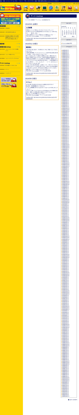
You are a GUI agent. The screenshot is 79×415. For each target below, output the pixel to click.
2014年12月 (65, 254)
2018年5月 (64, 191)
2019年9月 (64, 167)
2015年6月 (64, 245)
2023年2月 (64, 105)
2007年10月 (65, 380)
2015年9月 (64, 240)
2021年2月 (64, 141)
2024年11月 (65, 73)
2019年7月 (64, 170)
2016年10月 (65, 220)
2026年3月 (64, 50)
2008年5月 (64, 371)
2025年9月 (64, 59)
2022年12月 (65, 108)
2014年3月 (64, 268)
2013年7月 (64, 280)
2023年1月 (64, 106)
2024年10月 (65, 74)
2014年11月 (65, 255)
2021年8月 (64, 132)
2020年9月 (64, 149)
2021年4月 (64, 138)
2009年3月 (64, 356)
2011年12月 (65, 306)
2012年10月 (65, 294)
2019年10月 (65, 166)
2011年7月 (64, 313)
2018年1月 (64, 198)
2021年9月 (64, 131)
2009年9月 (64, 347)
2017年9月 (64, 204)
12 (66, 31)
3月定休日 (7, 28)
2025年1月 (64, 70)
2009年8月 (64, 348)
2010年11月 (65, 325)
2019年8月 (64, 169)
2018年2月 (64, 196)
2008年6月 (64, 370)
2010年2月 (64, 339)
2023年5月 (64, 100)
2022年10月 (65, 111)
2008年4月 (64, 373)
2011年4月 (64, 318)
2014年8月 (64, 260)
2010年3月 (64, 338)
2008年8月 (64, 367)
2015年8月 (64, 242)
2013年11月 (65, 274)
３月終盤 (29, 27)
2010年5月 (64, 335)
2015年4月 (64, 248)
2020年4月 (64, 156)
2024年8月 (64, 77)
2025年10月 (65, 57)
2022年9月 (64, 112)
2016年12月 (65, 217)
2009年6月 (64, 351)
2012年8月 (64, 297)
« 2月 (64, 36)
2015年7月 (64, 243)
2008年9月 (64, 365)
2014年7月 (64, 262)
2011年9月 (64, 310)
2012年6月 (64, 300)
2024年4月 (64, 83)
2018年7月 (64, 188)
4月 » (73, 36)
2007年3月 (64, 391)
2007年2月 (64, 393)
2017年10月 (65, 202)
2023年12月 (65, 89)
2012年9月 (64, 295)
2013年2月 (64, 287)
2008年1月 (64, 376)
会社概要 (50, 3)
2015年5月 (64, 246)
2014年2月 (64, 269)
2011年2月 (64, 321)
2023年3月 (64, 103)
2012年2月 (64, 303)
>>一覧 (18, 26)
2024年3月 (64, 85)
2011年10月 (65, 309)
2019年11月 (65, 164)
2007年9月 (64, 382)
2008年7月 (64, 368)
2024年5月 (64, 82)
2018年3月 (64, 195)
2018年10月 (65, 184)
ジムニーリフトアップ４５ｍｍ (12, 58)
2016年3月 (64, 231)
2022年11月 (65, 109)
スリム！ (29, 82)
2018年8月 (64, 187)
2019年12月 (65, 163)
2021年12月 (65, 126)
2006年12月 (65, 396)
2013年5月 (64, 283)
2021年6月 (64, 135)
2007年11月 (65, 379)
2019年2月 (64, 178)
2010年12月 (65, 324)
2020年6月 (64, 153)
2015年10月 (65, 239)
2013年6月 (64, 281)
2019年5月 (64, 173)
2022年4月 (64, 120)
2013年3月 (64, 286)
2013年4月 (64, 284)
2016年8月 (64, 223)
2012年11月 (65, 292)
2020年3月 (64, 158)
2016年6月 (64, 227)
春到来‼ (28, 47)
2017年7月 (64, 207)
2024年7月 (64, 79)
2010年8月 (64, 330)
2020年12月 (65, 144)
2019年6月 (64, 172)
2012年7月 (64, 298)
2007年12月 (65, 377)
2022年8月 (64, 114)
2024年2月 (64, 86)
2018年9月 (64, 185)
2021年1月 (64, 143)
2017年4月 (64, 211)
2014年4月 (64, 266)
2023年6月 (64, 99)
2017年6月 (64, 208)
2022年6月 (64, 117)
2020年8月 (64, 150)
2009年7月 (64, 350)
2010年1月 (64, 341)
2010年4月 (64, 336)
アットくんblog (35, 36)
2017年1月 (64, 216)
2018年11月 (65, 182)
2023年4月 (64, 102)
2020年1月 (64, 161)
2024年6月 (64, 80)
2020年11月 (65, 146)
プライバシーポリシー (58, 3)
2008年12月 (65, 361)
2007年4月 (64, 389)
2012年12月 (65, 290)
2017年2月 (64, 214)
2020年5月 (64, 155)
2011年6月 (64, 315)
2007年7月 (64, 385)
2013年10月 (65, 275)
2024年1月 (64, 88)
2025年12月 (65, 54)
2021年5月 (64, 137)
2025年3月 (64, 67)
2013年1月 (64, 289)
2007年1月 (64, 394)
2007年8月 (64, 383)
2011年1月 (64, 322)
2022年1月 (64, 125)
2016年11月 (65, 219)
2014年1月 (64, 271)
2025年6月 (64, 62)
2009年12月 (65, 342)
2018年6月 (64, 190)
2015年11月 (65, 237)
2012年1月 (64, 304)
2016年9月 (64, 222)
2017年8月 (64, 205)
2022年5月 (64, 118)
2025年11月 (65, 56)
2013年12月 (65, 272)
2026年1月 (64, 53)
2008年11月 (65, 362)
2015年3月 (64, 249)
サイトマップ (68, 3)
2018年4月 (64, 193)
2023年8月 (64, 96)
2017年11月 (65, 201)
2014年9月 (64, 258)
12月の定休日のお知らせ (10, 32)
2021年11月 (65, 128)
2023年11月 (65, 91)
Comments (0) (29, 39)
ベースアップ (8, 73)
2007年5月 (64, 388)
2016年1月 (64, 234)
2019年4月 (64, 175)
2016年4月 (64, 230)
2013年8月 (64, 278)
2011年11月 (65, 307)
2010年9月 (64, 329)
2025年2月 (64, 68)
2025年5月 (64, 64)
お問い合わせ (76, 3)
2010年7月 (64, 332)
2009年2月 (64, 357)
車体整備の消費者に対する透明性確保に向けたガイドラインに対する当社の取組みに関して (12, 37)
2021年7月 (64, 134)
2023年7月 (64, 97)
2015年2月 (64, 251)
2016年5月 (64, 228)
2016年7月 (64, 225)
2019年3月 (64, 176)
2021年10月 (65, 129)
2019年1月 (64, 179)
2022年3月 (64, 121)
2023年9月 (64, 94)
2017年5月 (64, 210)
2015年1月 (64, 252)
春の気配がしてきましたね (11, 65)
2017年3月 (64, 213)
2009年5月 (64, 353)
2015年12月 (65, 236)
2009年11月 (65, 344)
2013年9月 (64, 277)
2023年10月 (65, 93)
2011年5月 (64, 316)
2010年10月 (65, 327)
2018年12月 (65, 181)
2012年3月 (64, 301)
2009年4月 (64, 354)
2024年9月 (64, 76)
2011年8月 (64, 312)
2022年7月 (64, 115)
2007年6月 (64, 386)
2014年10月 (65, 257)
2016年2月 (64, 233)
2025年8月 (64, 61)
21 (71, 32)
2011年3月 (64, 319)
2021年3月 (64, 140)
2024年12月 (65, 71)
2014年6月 (64, 263)
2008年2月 (64, 374)
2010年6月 (64, 333)
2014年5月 (64, 265)
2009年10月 (65, 345)
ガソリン (7, 69)
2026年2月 (64, 51)
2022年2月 (64, 123)
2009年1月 (64, 359)
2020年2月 (64, 160)
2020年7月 (64, 152)
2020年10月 (65, 147)
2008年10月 (65, 364)
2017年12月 (65, 199)
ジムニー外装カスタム (10, 54)
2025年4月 (64, 65)
